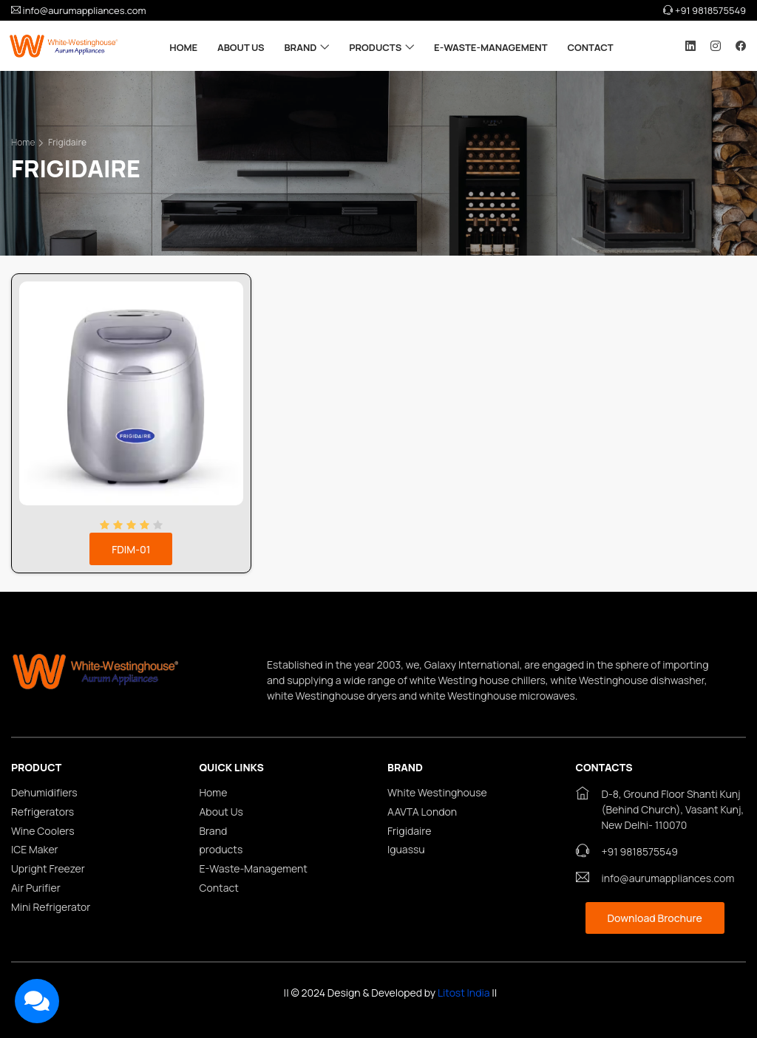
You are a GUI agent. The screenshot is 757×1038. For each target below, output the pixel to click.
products (375, 47)
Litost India (464, 993)
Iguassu (406, 849)
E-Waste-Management (490, 47)
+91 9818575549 (704, 10)
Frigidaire (67, 142)
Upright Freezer (48, 868)
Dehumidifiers (44, 792)
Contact (590, 47)
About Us (241, 47)
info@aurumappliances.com (78, 10)
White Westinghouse (437, 792)
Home (183, 47)
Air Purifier (36, 888)
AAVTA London (422, 812)
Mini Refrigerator (50, 907)
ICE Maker (34, 849)
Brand (300, 47)
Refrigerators (42, 812)
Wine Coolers (43, 831)
